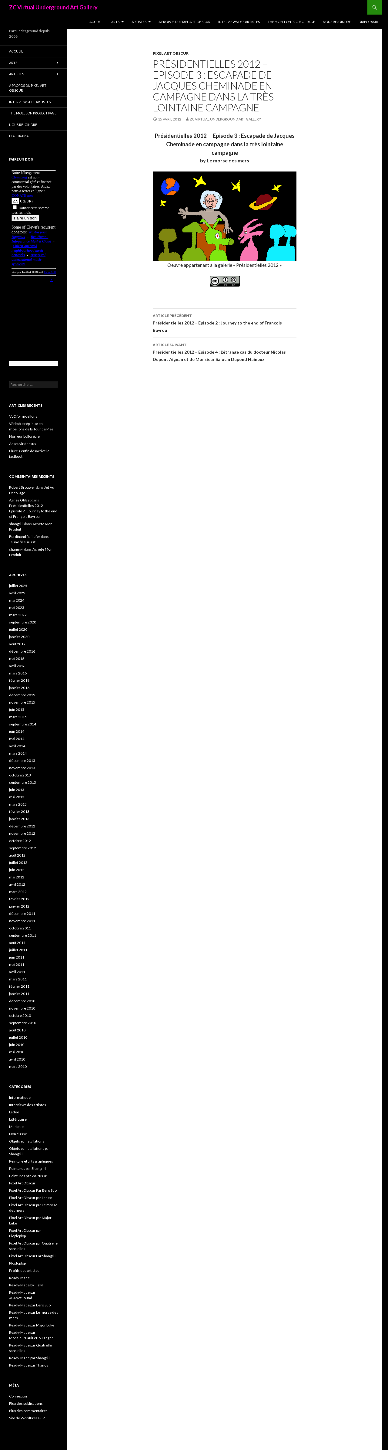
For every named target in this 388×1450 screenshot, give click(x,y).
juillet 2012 (18, 862)
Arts (115, 22)
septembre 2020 (22, 622)
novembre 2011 (22, 921)
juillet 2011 (18, 950)
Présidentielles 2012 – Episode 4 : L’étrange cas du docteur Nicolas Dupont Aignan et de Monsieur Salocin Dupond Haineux (224, 351)
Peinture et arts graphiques (31, 1161)
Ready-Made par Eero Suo (30, 1305)
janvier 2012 (19, 906)
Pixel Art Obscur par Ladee (30, 1197)
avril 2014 (17, 746)
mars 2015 (18, 717)
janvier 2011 (19, 993)
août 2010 (17, 1030)
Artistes (139, 22)
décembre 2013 (22, 760)
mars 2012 (18, 891)
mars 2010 (18, 1066)
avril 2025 (17, 593)
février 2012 (19, 899)
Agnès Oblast (20, 500)
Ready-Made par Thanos (28, 1365)
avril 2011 (17, 971)
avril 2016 (17, 666)
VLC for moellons (23, 416)
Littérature (18, 1119)
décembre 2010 (22, 1001)
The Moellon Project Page (291, 22)
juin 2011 (16, 957)
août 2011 (17, 942)
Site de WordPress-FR (27, 1418)
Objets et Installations (26, 1141)
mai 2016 (16, 658)
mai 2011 (16, 964)
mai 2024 (16, 600)
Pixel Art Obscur (171, 53)
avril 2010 (17, 1059)
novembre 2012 (22, 833)
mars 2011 (18, 979)
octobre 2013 (20, 775)
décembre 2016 (22, 651)
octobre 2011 (20, 928)
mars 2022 (18, 615)
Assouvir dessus (22, 443)
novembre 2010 (22, 1008)
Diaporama (368, 22)
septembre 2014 (22, 724)
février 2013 (19, 811)
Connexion (18, 1396)
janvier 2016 (19, 687)
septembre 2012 (22, 848)
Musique (16, 1126)
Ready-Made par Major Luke (31, 1325)
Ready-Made (19, 1277)
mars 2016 (18, 673)
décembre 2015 (22, 695)
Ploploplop (17, 1263)
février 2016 (19, 680)
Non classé (18, 1134)
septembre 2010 (22, 1022)
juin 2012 (16, 870)
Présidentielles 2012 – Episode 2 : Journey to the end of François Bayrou (224, 322)
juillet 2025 (18, 585)
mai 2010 (16, 1052)
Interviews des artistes (239, 22)
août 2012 (17, 855)
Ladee (14, 1112)
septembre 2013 (22, 782)
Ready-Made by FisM (26, 1285)
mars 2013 (18, 804)
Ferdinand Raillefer (24, 536)
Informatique (20, 1097)
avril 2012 (17, 884)
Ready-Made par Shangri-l (29, 1358)
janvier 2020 (19, 636)
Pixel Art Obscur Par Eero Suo (33, 1190)
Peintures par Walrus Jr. (28, 1175)
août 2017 (17, 644)
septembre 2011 (22, 935)
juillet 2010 (18, 1037)
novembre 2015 (22, 702)
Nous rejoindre (337, 22)
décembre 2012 (22, 826)
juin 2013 (16, 789)
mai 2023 (16, 607)
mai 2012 (16, 877)
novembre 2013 (22, 768)
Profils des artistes (24, 1270)
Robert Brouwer (22, 487)
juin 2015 (16, 709)
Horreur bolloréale (24, 436)
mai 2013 (16, 797)
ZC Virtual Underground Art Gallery (53, 7)
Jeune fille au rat (22, 542)
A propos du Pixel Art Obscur (184, 22)
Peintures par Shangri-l (27, 1168)
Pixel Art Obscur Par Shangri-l (32, 1256)
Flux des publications (26, 1403)
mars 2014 (18, 753)
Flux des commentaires (28, 1410)
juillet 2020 (18, 629)
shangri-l (16, 523)
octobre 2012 (20, 840)
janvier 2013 (19, 819)
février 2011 (19, 986)
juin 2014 (16, 731)
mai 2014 (16, 738)
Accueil (96, 22)
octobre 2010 (20, 1015)
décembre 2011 (22, 913)
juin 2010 (16, 1044)
